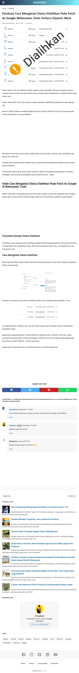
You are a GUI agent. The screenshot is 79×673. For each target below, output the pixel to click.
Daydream (11, 23)
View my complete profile (39, 624)
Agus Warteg (13, 409)
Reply (11, 417)
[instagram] (31, 656)
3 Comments (28, 23)
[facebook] (11, 390)
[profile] (39, 613)
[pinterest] (49, 390)
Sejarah (24, 643)
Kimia (52, 639)
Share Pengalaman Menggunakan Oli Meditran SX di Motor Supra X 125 (39, 507)
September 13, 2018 (29, 425)
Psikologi (16, 643)
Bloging (28, 639)
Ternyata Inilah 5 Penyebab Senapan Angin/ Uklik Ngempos (34, 531)
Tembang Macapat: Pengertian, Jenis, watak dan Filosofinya (35, 519)
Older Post (72, 496)
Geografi (45, 639)
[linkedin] (47, 656)
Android (13, 639)
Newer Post (7, 496)
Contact (31, 663)
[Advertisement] (39, 135)
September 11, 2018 (26, 409)
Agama (5, 639)
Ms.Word (60, 639)
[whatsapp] (67, 390)
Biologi (21, 639)
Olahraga (68, 639)
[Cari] (75, 3)
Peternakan (6, 643)
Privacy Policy (42, 663)
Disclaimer (54, 663)
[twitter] (30, 390)
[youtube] (55, 656)
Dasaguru (39, 2)
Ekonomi (36, 639)
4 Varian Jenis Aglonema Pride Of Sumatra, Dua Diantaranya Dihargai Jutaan (41, 585)
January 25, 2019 (24, 441)
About (23, 663)
